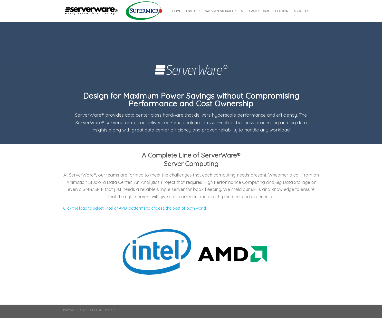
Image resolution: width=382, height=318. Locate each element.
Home (176, 11)
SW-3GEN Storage (221, 11)
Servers (192, 11)
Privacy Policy (75, 310)
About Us (301, 11)
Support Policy (102, 310)
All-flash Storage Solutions (265, 11)
